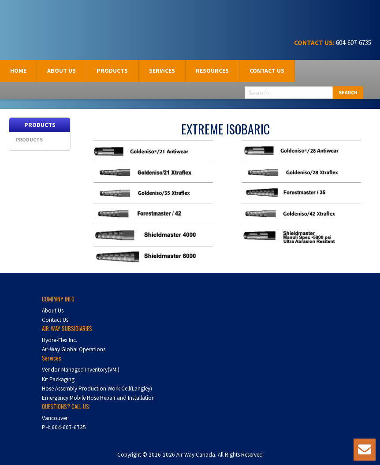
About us (61, 70)
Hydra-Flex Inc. (59, 340)
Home (18, 70)
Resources (212, 70)
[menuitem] (18, 71)
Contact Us (267, 70)
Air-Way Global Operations (73, 349)
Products (112, 70)
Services (162, 70)
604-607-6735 (353, 42)
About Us (52, 310)
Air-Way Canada (38, 16)
